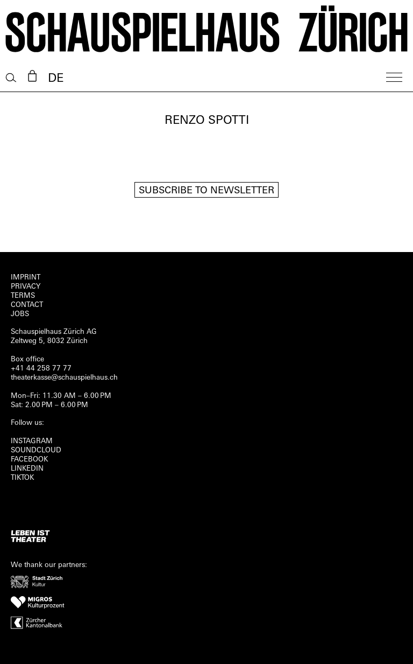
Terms (23, 295)
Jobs (20, 314)
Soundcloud (36, 450)
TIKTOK (22, 477)
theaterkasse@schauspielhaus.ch (64, 377)
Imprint (25, 277)
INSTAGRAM (32, 441)
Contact (27, 305)
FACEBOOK (29, 459)
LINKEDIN (27, 468)
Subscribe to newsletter (206, 191)
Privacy (25, 286)
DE (55, 79)
